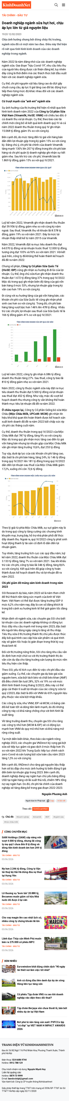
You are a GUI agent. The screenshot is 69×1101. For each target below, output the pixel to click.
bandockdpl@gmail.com (20, 1078)
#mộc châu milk (11, 822)
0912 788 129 (16, 1063)
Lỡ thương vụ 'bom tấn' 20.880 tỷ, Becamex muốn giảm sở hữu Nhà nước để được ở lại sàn (20, 897)
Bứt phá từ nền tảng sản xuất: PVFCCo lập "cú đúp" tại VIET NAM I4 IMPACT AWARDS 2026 (41, 1025)
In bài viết (61, 801)
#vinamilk (37, 817)
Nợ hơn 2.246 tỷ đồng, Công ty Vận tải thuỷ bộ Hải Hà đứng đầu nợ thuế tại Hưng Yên (22, 872)
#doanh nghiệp (22, 817)
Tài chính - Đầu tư (14, 15)
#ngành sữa (58, 817)
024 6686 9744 (19, 1060)
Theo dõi (27, 808)
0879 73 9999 (16, 1075)
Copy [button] (50, 801)
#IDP (47, 817)
